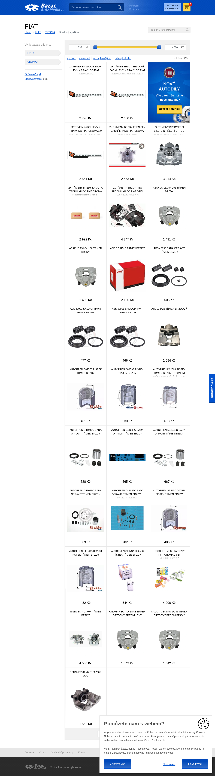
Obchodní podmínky (62, 752)
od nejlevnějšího (102, 58)
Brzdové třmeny (36, 78)
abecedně (84, 58)
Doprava (29, 752)
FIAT (38, 32)
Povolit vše (195, 763)
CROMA (50, 32)
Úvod (28, 32)
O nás (42, 752)
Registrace (134, 9)
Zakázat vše (117, 763)
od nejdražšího (123, 58)
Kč (87, 47)
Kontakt (82, 752)
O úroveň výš (33, 74)
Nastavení (169, 764)
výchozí (71, 58)
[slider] (95, 47)
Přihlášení (134, 5)
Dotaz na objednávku (172, 7)
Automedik (212, 388)
